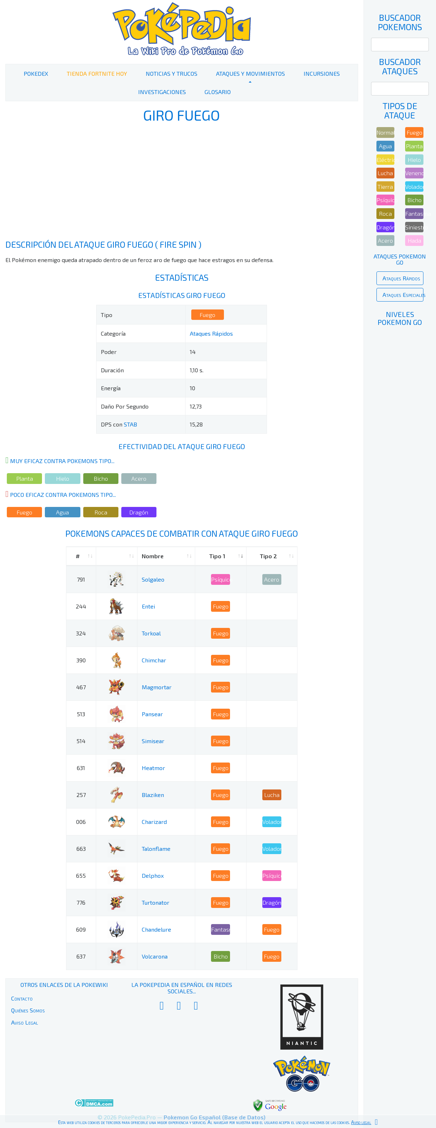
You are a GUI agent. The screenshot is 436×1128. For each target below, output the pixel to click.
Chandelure (156, 929)
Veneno (414, 172)
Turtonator (155, 902)
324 (81, 633)
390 (81, 660)
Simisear (153, 740)
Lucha (272, 794)
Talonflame (156, 848)
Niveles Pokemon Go (400, 318)
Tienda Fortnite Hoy (97, 73)
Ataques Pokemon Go (400, 259)
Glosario (218, 91)
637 (80, 956)
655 (81, 875)
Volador (271, 821)
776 (80, 902)
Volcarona (155, 956)
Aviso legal (361, 1122)
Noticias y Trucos (171, 73)
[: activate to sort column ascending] (116, 556)
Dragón (138, 512)
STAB (130, 424)
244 (81, 606)
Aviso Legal (24, 1022)
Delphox (153, 875)
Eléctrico (385, 159)
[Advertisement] (181, 182)
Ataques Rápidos (211, 333)
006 (81, 821)
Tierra (385, 186)
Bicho (101, 478)
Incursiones (322, 73)
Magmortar (157, 687)
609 (81, 929)
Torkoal (151, 633)
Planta (24, 478)
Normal (385, 132)
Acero (138, 478)
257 (81, 794)
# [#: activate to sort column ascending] (78, 556)
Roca (100, 512)
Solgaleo (153, 579)
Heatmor (153, 767)
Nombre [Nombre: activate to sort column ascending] (153, 556)
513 (81, 713)
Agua (62, 512)
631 (81, 767)
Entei (148, 606)
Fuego (207, 314)
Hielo (62, 478)
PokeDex (36, 73)
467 (81, 687)
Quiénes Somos (28, 1010)
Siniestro (414, 227)
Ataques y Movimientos (250, 73)
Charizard (154, 821)
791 (81, 579)
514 (80, 740)
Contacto (22, 998)
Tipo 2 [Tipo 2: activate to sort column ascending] (268, 556)
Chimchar (154, 660)
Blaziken (153, 794)
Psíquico (220, 579)
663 (81, 848)
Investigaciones (162, 91)
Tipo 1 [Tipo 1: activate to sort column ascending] (217, 556)
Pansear (152, 713)
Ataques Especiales (403, 294)
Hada (414, 240)
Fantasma (220, 929)
